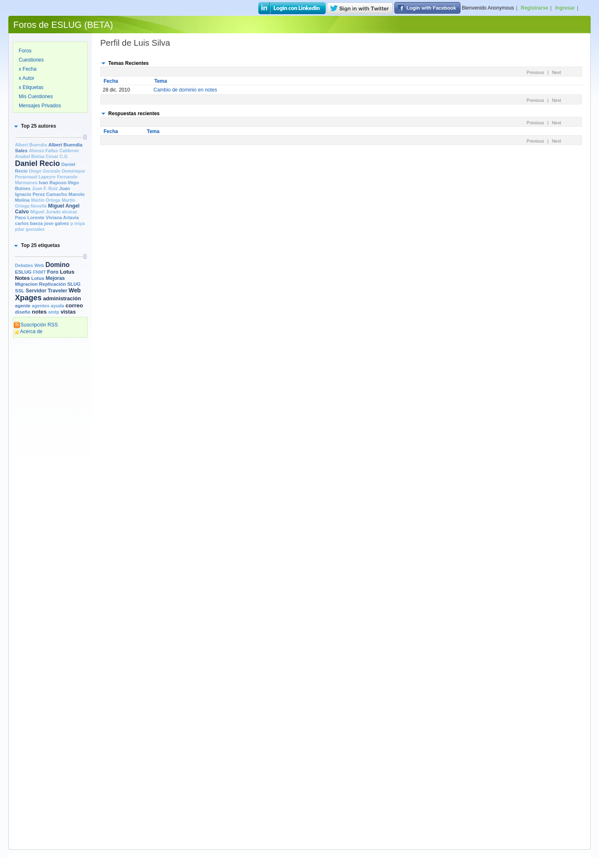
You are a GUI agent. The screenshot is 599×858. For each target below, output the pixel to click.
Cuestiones (31, 60)
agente (22, 305)
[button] (34, 126)
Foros (25, 51)
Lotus (37, 278)
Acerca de (27, 331)
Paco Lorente (30, 217)
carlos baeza (29, 223)
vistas (68, 312)
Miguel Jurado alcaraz (53, 211)
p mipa (77, 223)
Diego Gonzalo (45, 170)
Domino (57, 264)
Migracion (26, 284)
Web (75, 290)
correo (74, 305)
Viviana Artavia (62, 217)
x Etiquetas (31, 87)
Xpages (28, 298)
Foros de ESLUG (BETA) (63, 25)
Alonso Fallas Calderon (54, 150)
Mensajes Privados (40, 106)
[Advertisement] (50, 468)
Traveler (57, 291)
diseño (22, 311)
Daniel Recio (37, 163)
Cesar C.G (56, 156)
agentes (40, 305)
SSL (19, 290)
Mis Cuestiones (36, 96)
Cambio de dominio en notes (185, 90)
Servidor (36, 291)
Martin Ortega (45, 200)
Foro (52, 272)
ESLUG (23, 272)
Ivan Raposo (52, 182)
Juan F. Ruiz (45, 188)
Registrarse (534, 8)
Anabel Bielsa (30, 156)
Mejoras (55, 278)
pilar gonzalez (30, 229)
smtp (53, 311)
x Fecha (28, 69)
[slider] (85, 137)
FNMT (39, 272)
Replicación (52, 284)
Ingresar (565, 8)
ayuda (57, 305)
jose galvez (56, 223)
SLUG (74, 284)
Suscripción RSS (35, 325)
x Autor (26, 78)
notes (39, 312)
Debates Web (29, 265)
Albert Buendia (31, 144)
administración (62, 298)
